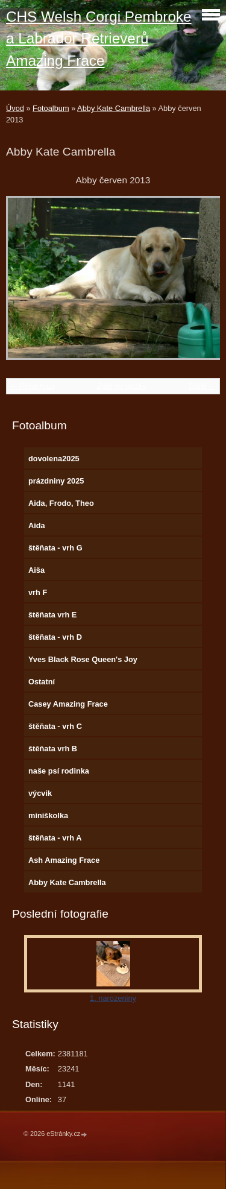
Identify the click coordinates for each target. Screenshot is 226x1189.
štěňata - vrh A (54, 837)
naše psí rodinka (58, 770)
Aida (36, 525)
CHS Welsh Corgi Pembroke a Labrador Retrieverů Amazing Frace (99, 38)
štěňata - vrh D (55, 637)
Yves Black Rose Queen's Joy (82, 659)
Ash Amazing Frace (63, 860)
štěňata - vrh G (55, 547)
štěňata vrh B (52, 748)
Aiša (36, 570)
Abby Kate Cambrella (113, 108)
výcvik (40, 793)
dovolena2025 (54, 458)
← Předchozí (32, 386)
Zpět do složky (121, 386)
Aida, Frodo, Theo (61, 503)
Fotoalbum (51, 108)
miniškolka (48, 815)
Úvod (15, 108)
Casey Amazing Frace (68, 703)
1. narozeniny (113, 998)
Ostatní (41, 681)
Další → (202, 386)
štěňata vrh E (52, 614)
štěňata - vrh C (55, 726)
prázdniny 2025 (56, 480)
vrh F (37, 592)
